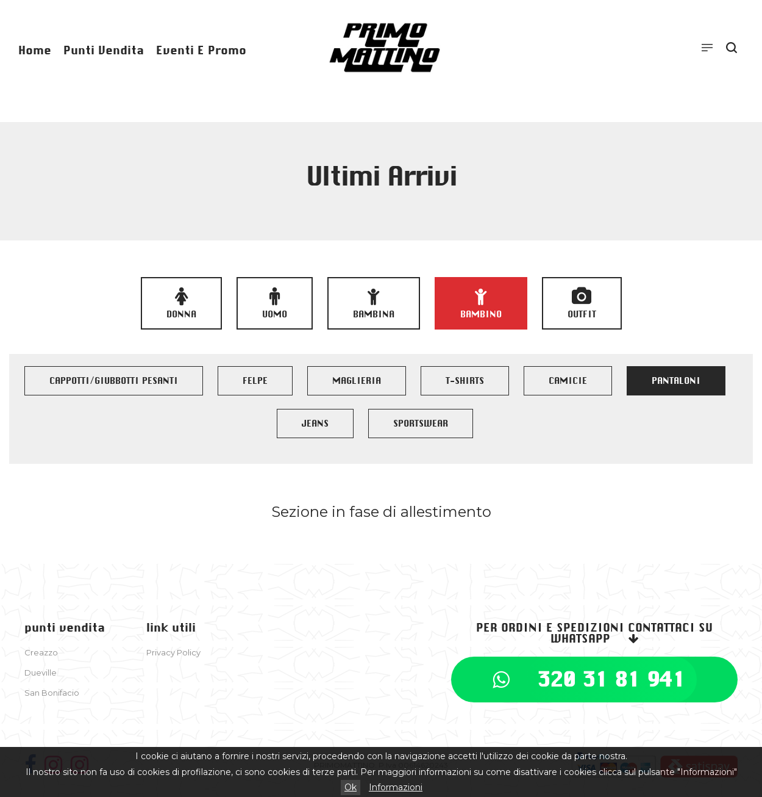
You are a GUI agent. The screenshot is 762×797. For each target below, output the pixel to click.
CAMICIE (568, 380)
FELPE (255, 380)
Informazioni (395, 787)
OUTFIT (582, 303)
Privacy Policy (173, 652)
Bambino (481, 303)
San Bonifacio (51, 693)
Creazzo (41, 652)
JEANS (315, 423)
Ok (350, 787)
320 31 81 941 (611, 679)
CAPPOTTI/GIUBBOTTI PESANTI (113, 380)
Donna (181, 303)
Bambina (373, 303)
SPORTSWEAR (420, 423)
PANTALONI (676, 380)
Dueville (40, 672)
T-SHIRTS (465, 380)
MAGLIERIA (356, 380)
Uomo (274, 303)
